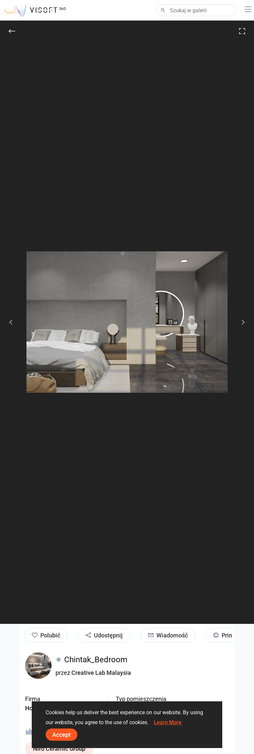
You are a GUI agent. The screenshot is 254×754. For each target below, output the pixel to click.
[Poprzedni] (11, 322)
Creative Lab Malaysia (101, 672)
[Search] (196, 10)
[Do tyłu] (12, 31)
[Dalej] (239, 322)
